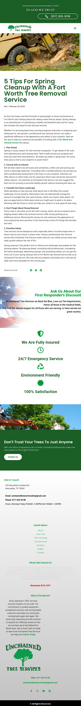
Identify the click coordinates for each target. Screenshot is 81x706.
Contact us (13, 457)
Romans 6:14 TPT (40, 585)
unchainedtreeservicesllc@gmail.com (40, 682)
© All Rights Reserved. (40, 704)
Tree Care (40, 534)
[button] (75, 28)
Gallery (40, 549)
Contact (40, 552)
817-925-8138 (43, 678)
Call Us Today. (29, 634)
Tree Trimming (40, 538)
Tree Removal (40, 541)
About (40, 530)
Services (40, 545)
